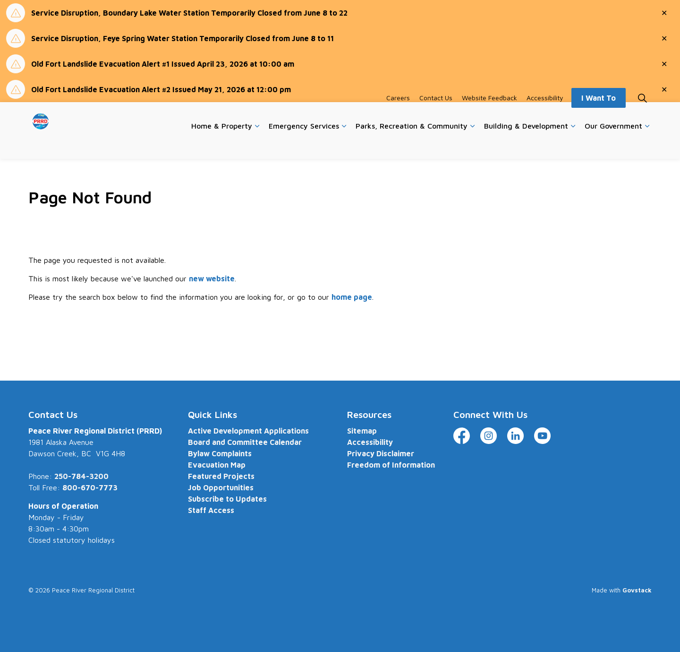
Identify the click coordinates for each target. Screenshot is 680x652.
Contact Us (435, 116)
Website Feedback (489, 116)
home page (352, 297)
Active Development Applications (248, 430)
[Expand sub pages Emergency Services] (343, 144)
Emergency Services (304, 144)
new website (212, 278)
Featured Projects (221, 476)
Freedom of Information (391, 465)
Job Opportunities (221, 487)
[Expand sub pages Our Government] (647, 144)
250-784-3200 (81, 476)
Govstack (637, 590)
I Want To (598, 116)
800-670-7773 (90, 487)
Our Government (613, 144)
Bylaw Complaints (220, 453)
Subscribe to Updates (227, 499)
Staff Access (211, 510)
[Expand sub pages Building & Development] (573, 144)
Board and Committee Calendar (245, 442)
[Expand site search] (642, 116)
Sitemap (362, 430)
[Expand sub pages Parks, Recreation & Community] (472, 144)
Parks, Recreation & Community (412, 144)
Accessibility (545, 116)
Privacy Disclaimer (380, 453)
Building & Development (526, 144)
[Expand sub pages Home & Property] (257, 144)
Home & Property (221, 144)
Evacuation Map (217, 465)
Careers (398, 116)
